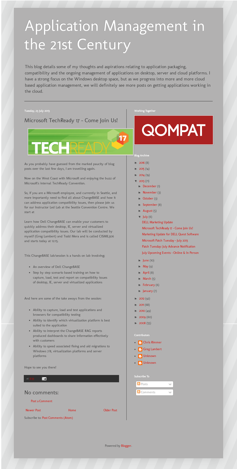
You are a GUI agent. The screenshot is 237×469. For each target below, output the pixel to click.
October (148, 198)
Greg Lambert (152, 349)
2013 (142, 181)
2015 (142, 169)
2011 (142, 305)
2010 (142, 311)
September (150, 205)
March (147, 278)
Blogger (126, 446)
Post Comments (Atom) (57, 418)
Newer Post (33, 410)
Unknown (149, 356)
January (148, 291)
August (148, 211)
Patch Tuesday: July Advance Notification (168, 246)
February (149, 285)
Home (72, 410)
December (150, 186)
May (146, 266)
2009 (142, 317)
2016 (142, 163)
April (146, 272)
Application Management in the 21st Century (114, 34)
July (146, 217)
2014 (142, 175)
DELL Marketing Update (157, 222)
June (146, 260)
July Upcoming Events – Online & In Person (170, 253)
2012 (142, 298)
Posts (142, 384)
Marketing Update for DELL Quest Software (170, 234)
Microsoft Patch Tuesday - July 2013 (165, 240)
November (150, 192)
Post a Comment (41, 401)
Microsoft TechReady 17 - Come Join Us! (167, 228)
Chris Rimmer (152, 342)
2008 (142, 323)
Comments (146, 392)
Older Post (110, 410)
